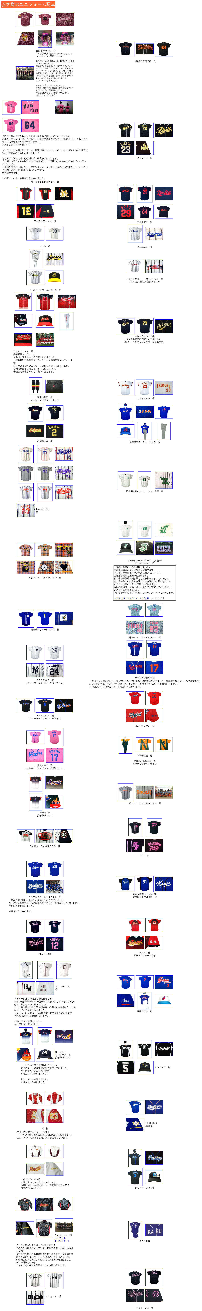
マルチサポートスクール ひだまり (131, 598)
